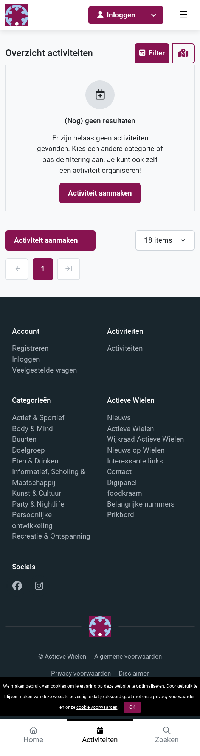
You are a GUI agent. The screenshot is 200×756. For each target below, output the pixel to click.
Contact (119, 471)
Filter (152, 53)
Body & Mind (32, 428)
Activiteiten (125, 348)
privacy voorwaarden (174, 696)
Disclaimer (134, 673)
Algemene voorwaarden (128, 656)
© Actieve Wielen (62, 656)
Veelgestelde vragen (44, 370)
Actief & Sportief (38, 417)
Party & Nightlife (38, 504)
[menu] (184, 15)
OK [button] (132, 707)
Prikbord (120, 514)
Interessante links (135, 461)
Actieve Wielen (130, 428)
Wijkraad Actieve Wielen (145, 439)
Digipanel (122, 482)
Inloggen (116, 15)
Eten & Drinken (35, 461)
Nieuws (119, 417)
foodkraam (124, 493)
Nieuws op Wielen (135, 450)
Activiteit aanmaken (100, 193)
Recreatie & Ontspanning (51, 536)
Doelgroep (28, 450)
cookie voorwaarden (97, 707)
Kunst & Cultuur (36, 493)
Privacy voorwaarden (81, 673)
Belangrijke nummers (141, 504)
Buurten (24, 439)
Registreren (30, 348)
